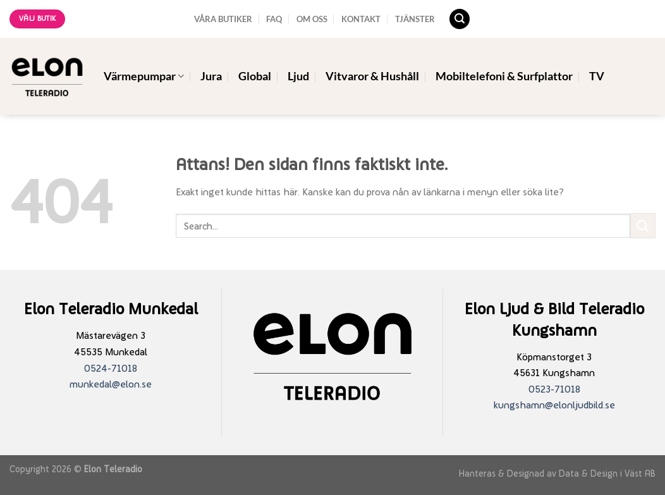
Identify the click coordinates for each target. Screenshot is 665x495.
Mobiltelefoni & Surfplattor (504, 76)
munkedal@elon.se (111, 384)
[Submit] (643, 225)
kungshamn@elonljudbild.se (554, 405)
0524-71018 (110, 368)
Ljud (298, 76)
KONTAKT (361, 19)
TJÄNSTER (415, 19)
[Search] (459, 19)
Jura (211, 76)
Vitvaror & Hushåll (372, 76)
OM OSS (311, 19)
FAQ (274, 19)
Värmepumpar (144, 76)
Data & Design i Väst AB (607, 473)
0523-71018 (554, 389)
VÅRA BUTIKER (223, 19)
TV (596, 76)
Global (254, 76)
